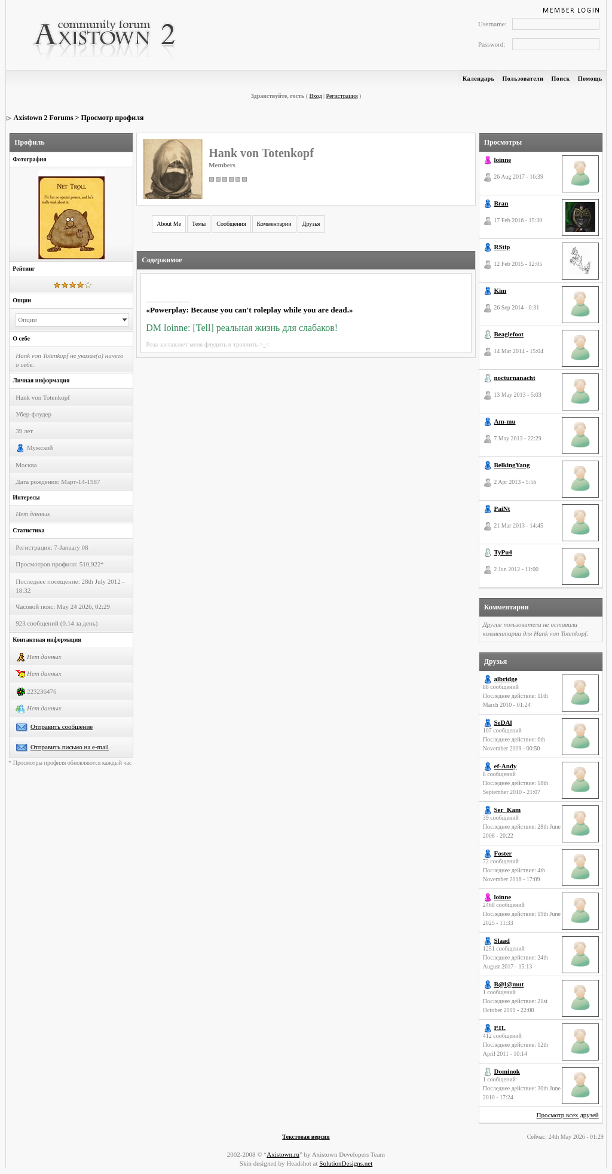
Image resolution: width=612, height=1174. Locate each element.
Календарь (478, 78)
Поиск (561, 78)
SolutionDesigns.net (345, 1163)
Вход (316, 96)
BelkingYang (512, 464)
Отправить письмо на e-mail (69, 746)
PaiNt (502, 508)
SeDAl (503, 722)
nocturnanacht (515, 377)
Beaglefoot (509, 334)
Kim (500, 290)
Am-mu (505, 421)
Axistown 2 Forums (44, 118)
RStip (502, 246)
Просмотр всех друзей (567, 1114)
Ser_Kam (507, 809)
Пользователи (522, 78)
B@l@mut (509, 984)
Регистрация (342, 96)
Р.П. (500, 1027)
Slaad (502, 940)
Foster (503, 853)
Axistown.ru (283, 1154)
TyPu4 (503, 552)
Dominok (507, 1071)
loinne (503, 159)
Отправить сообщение (61, 726)
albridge (506, 678)
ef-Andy (505, 766)
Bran (501, 203)
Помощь (590, 78)
